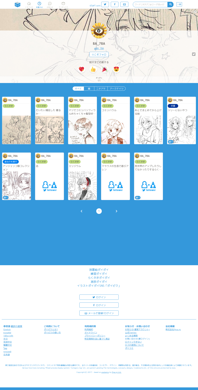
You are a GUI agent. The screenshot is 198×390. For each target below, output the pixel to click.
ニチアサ (100, 88)
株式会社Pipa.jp (173, 329)
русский (7, 351)
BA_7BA (99, 43)
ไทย (5, 348)
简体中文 (7, 341)
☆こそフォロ (99, 54)
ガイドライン (91, 332)
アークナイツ (116, 88)
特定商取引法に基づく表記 (97, 338)
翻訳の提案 (16, 326)
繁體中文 (7, 345)
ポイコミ (129, 348)
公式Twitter (131, 332)
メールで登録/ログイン (99, 313)
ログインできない (133, 341)
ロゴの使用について (134, 345)
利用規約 (89, 329)
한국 (5, 338)
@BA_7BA (99, 48)
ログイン (99, 297)
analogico (105, 372)
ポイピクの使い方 (52, 332)
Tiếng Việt (8, 335)
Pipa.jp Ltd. (116, 372)
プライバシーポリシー (95, 335)
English (7, 329)
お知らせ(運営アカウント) (137, 329)
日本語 (6, 354)
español (7, 332)
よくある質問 (131, 335)
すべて (78, 88)
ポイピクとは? (51, 329)
